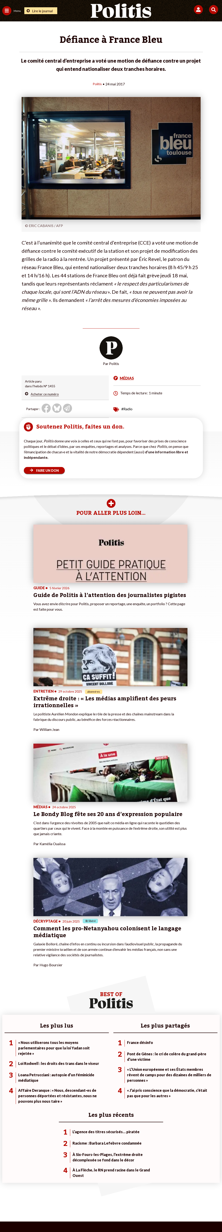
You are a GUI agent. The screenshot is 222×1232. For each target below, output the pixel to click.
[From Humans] (108, 1216)
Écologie (8, 1060)
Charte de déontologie (79, 1200)
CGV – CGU (111, 1200)
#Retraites (155, 1065)
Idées (6, 1070)
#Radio (126, 408)
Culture (7, 1075)
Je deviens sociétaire (90, 1056)
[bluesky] (65, 1216)
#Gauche (153, 1060)
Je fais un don (84, 1051)
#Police (152, 1056)
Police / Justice (48, 1075)
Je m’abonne (83, 1060)
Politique (8, 1056)
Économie (44, 1060)
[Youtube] (80, 1216)
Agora (6, 1051)
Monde (42, 1051)
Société (7, 1065)
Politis (97, 84)
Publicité (182, 1200)
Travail (42, 1056)
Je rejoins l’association (91, 1065)
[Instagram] (94, 1216)
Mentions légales (42, 1200)
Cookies (201, 1200)
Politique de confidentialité (148, 1200)
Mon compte (84, 1075)
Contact (16, 1200)
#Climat (152, 1051)
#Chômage (155, 1070)
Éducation (44, 1065)
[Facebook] (52, 1216)
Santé (41, 1070)
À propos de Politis (88, 1070)
